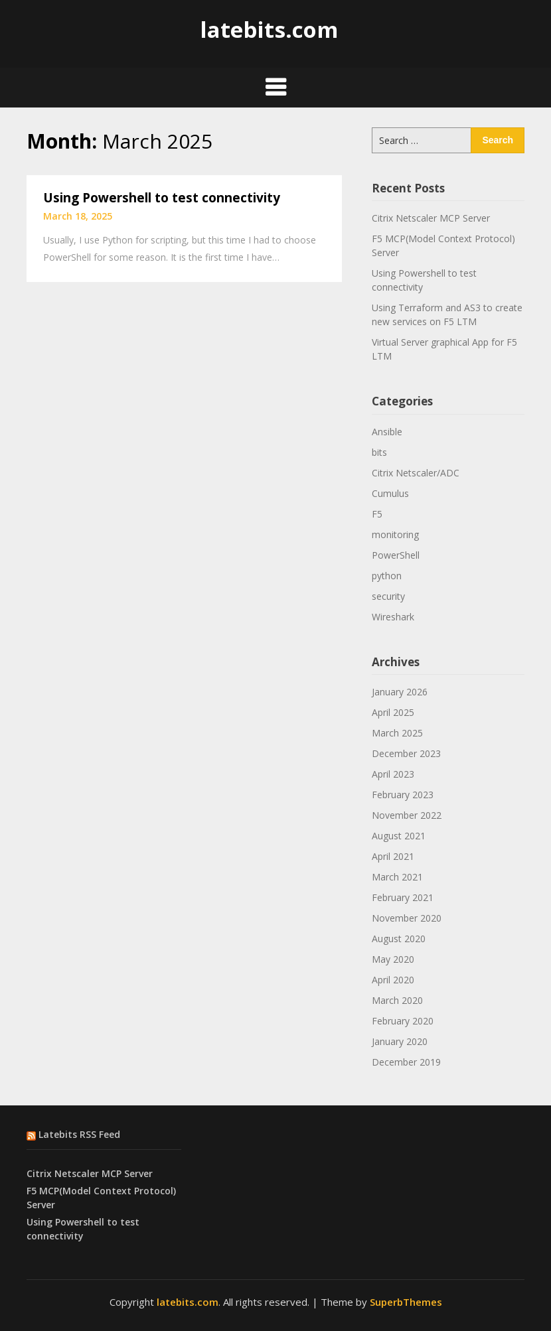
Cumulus (390, 493)
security (388, 596)
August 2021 (399, 835)
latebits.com (269, 29)
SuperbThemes (406, 1301)
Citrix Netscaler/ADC (415, 472)
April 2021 (393, 856)
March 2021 (397, 877)
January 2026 (400, 691)
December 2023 (406, 753)
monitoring (395, 534)
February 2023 (402, 794)
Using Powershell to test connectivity (161, 197)
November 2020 (406, 918)
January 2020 (400, 1041)
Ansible (387, 431)
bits (379, 452)
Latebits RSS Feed (79, 1134)
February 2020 (402, 1021)
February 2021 (402, 897)
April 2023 (393, 774)
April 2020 (393, 979)
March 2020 (397, 1000)
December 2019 (406, 1062)
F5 (377, 514)
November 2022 (406, 815)
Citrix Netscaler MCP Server (431, 218)
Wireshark (393, 616)
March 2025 (397, 733)
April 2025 (393, 712)
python (387, 575)
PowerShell (396, 555)
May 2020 (393, 959)
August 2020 (399, 938)
